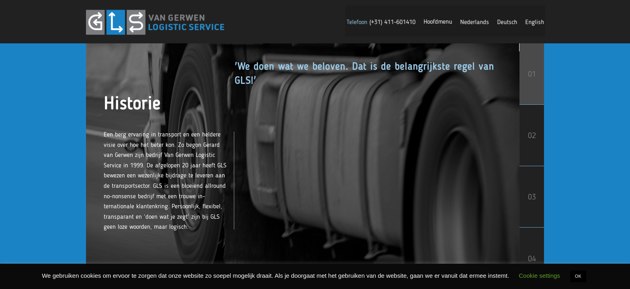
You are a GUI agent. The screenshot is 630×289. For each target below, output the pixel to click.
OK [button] (578, 276)
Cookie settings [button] (539, 275)
